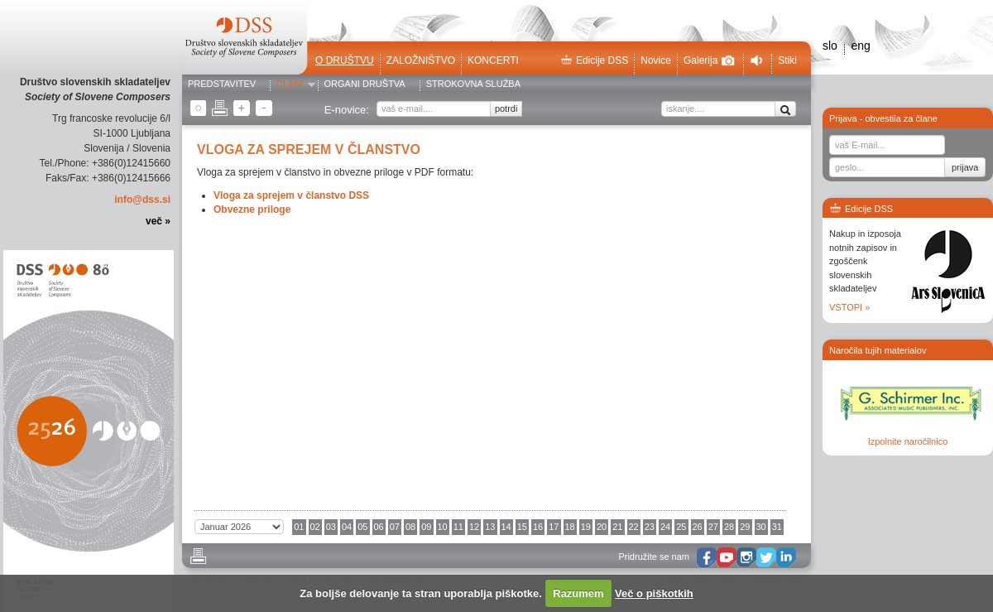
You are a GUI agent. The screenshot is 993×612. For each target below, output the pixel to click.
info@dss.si (142, 199)
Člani (289, 84)
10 (443, 527)
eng (860, 45)
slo (830, 45)
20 (602, 527)
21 (617, 527)
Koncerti (493, 60)
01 (299, 527)
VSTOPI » (849, 307)
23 (650, 527)
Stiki (787, 60)
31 (777, 527)
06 (379, 527)
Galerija (709, 60)
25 (681, 527)
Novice (655, 60)
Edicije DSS (594, 60)
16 (538, 527)
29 (745, 527)
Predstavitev (222, 84)
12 (474, 527)
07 (395, 527)
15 (522, 527)
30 (761, 527)
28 (729, 527)
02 (315, 527)
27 (713, 527)
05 (362, 527)
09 (426, 527)
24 (665, 527)
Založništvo (420, 60)
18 (570, 527)
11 (458, 527)
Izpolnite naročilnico (908, 441)
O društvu (344, 60)
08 (410, 527)
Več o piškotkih (654, 593)
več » (158, 221)
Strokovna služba (473, 84)
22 (634, 527)
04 (347, 527)
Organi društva (364, 84)
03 (331, 527)
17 (554, 527)
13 (490, 527)
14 (506, 527)
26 (698, 527)
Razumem (578, 593)
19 (586, 527)
